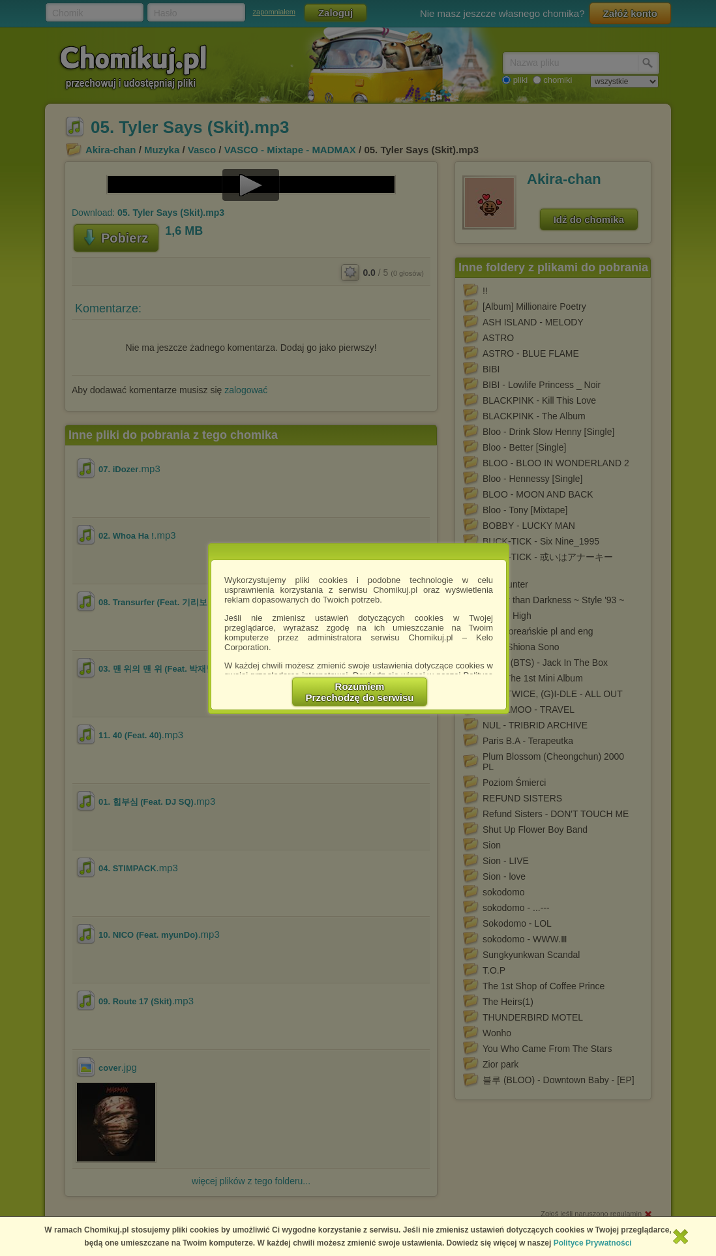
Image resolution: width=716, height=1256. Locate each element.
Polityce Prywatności (593, 1243)
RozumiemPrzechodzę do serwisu (360, 692)
